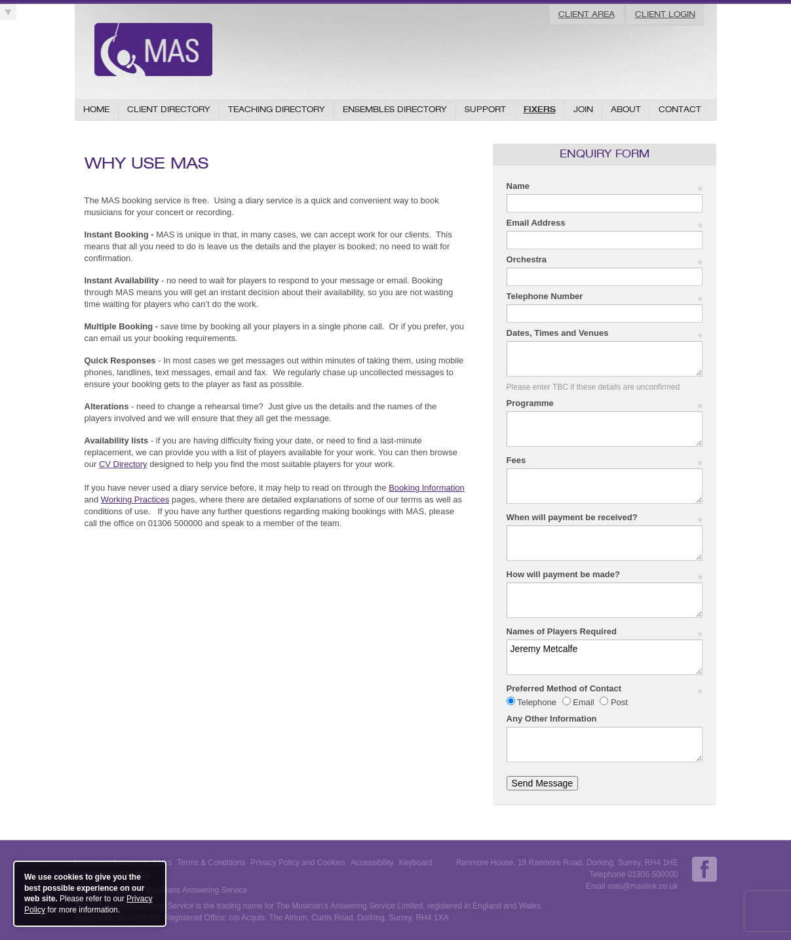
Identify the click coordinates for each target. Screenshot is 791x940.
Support (485, 109)
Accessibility (372, 862)
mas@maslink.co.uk (643, 886)
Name (605, 186)
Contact (680, 109)
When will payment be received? (605, 517)
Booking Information (427, 488)
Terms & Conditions (211, 862)
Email (584, 702)
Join (583, 109)
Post (618, 702)
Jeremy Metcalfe (605, 657)
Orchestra (605, 260)
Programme (605, 403)
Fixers (540, 109)
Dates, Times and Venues (605, 333)
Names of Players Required (605, 632)
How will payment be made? (605, 575)
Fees (605, 460)
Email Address (605, 223)
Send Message (542, 783)
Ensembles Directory (395, 109)
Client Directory (168, 109)
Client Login (665, 14)
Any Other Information (552, 719)
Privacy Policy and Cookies (297, 862)
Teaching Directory (276, 109)
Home (96, 109)
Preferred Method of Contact (605, 689)
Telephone (537, 702)
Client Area (586, 14)
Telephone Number (605, 296)
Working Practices (135, 499)
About (626, 109)
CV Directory (123, 464)
